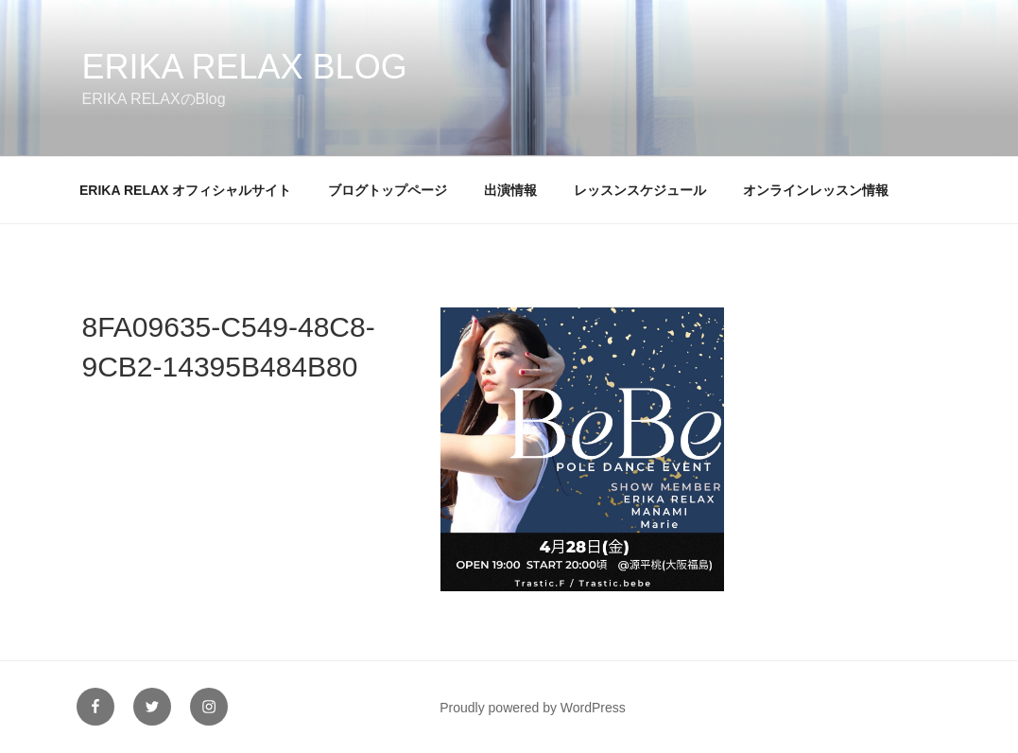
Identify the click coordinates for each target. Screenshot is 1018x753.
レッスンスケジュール (640, 190)
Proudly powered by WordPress (533, 707)
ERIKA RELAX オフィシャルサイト (185, 190)
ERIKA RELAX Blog (244, 66)
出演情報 (510, 190)
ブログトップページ (387, 190)
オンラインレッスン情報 (816, 190)
